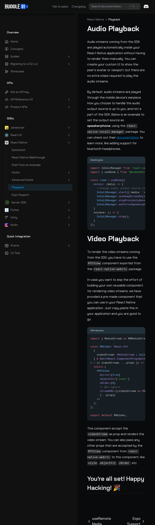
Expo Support (131, 456)
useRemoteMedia (78, 456)
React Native (69, 19)
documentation (72, 115)
